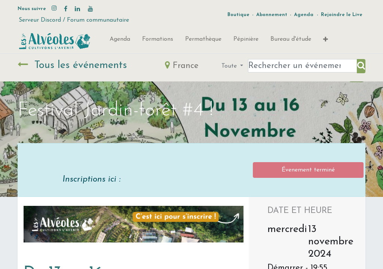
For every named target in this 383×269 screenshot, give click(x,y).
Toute (230, 66)
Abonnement (271, 14)
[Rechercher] (361, 66)
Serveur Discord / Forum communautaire (74, 20)
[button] (325, 41)
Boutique (238, 14)
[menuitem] (120, 41)
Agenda (303, 14)
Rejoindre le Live (341, 14)
